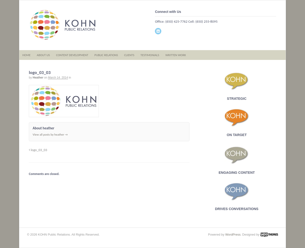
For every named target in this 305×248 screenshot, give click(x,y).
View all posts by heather (50, 134)
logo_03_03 (38, 150)
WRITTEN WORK (175, 55)
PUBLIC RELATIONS (106, 55)
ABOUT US (43, 55)
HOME (26, 55)
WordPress (232, 234)
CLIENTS (129, 55)
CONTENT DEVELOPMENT (72, 55)
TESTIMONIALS (150, 55)
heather (38, 77)
